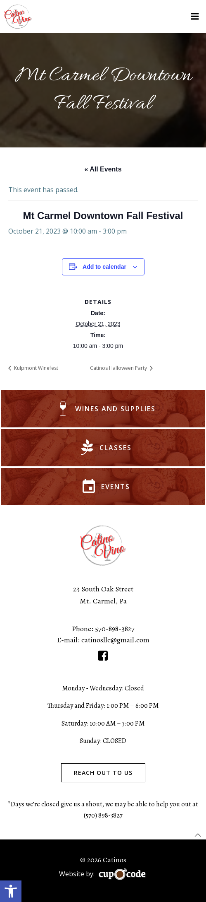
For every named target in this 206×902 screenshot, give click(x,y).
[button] (10, 891)
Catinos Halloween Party (119, 367)
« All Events (102, 169)
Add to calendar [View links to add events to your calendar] (104, 266)
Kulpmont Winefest (35, 367)
